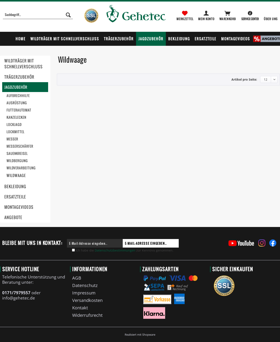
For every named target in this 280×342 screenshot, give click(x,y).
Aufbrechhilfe (18, 95)
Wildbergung (17, 160)
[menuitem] (38, 17)
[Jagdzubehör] (151, 39)
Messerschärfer (20, 146)
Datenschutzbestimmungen (115, 250)
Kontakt (80, 308)
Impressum (84, 293)
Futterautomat (19, 110)
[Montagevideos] (235, 39)
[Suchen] (68, 14)
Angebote (13, 217)
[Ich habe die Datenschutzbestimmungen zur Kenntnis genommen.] (73, 250)
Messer (12, 139)
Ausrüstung (17, 102)
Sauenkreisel (17, 153)
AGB (76, 278)
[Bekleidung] (179, 39)
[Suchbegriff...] (38, 14)
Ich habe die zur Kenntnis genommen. (124, 250)
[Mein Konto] (206, 14)
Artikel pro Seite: (244, 79)
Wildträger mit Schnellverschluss (23, 64)
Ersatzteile (15, 197)
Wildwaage (16, 175)
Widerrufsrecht (87, 315)
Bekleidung (15, 187)
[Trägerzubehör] (119, 39)
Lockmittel (15, 131)
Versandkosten (87, 300)
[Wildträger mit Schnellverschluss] (65, 39)
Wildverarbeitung (21, 167)
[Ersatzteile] (205, 39)
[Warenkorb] (228, 14)
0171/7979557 (16, 293)
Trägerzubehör (19, 77)
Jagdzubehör (15, 87)
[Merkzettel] (185, 14)
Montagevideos (18, 207)
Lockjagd (14, 124)
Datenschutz (85, 285)
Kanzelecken (16, 117)
